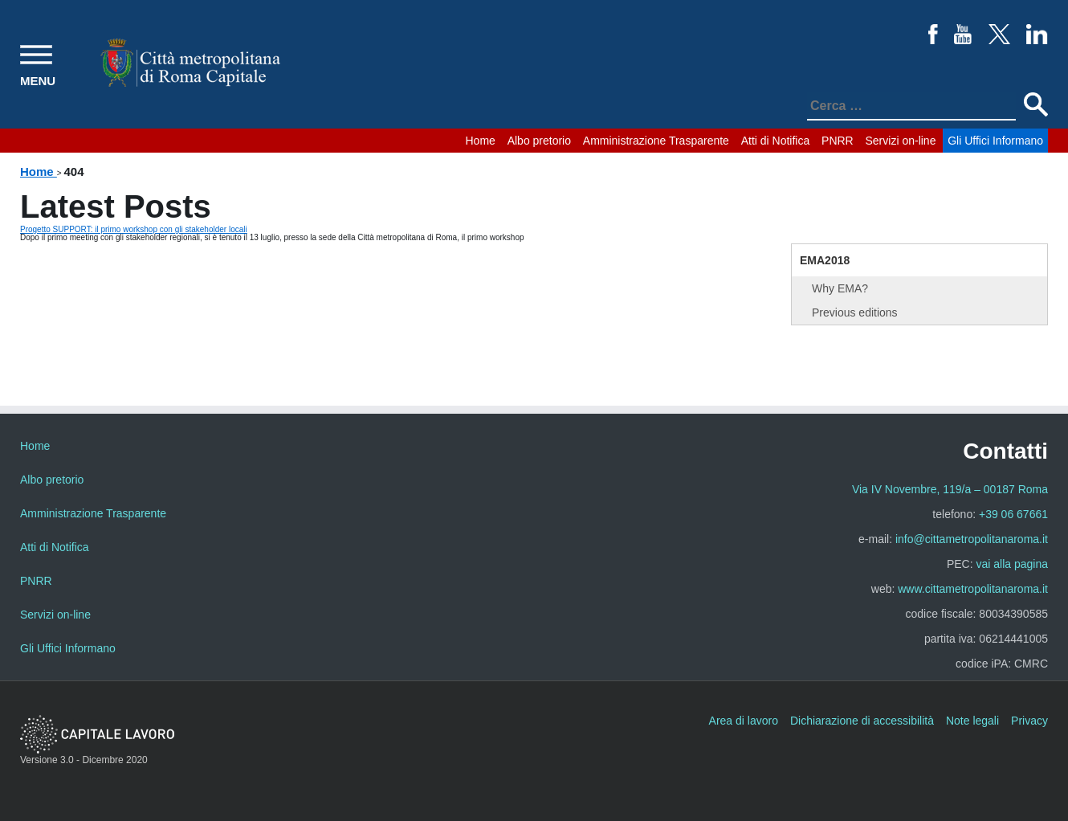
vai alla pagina (1012, 564)
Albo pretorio (539, 140)
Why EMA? (840, 288)
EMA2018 (825, 260)
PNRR (837, 140)
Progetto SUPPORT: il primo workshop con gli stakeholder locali (133, 229)
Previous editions (855, 312)
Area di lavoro (743, 720)
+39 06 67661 (1013, 514)
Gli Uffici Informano (995, 140)
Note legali (972, 720)
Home (480, 140)
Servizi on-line (901, 140)
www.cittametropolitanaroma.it (973, 588)
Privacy (1029, 720)
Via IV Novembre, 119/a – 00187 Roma (950, 489)
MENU (37, 81)
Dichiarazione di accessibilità (862, 720)
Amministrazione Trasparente (656, 140)
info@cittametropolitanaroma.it (971, 539)
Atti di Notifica (775, 140)
